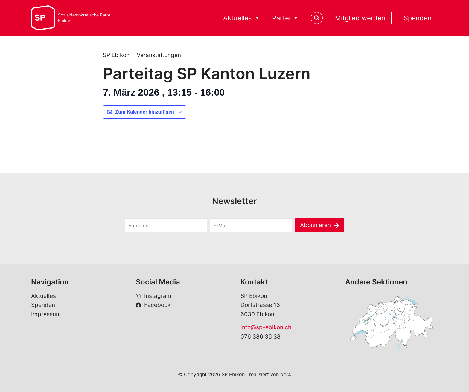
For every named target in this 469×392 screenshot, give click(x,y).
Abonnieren (315, 225)
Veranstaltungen (159, 55)
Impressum (46, 314)
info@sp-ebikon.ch (265, 327)
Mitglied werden (360, 18)
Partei (285, 18)
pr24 (285, 374)
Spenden (418, 18)
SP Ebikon (116, 55)
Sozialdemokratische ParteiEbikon (84, 18)
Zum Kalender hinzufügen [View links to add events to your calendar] (144, 112)
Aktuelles (241, 18)
